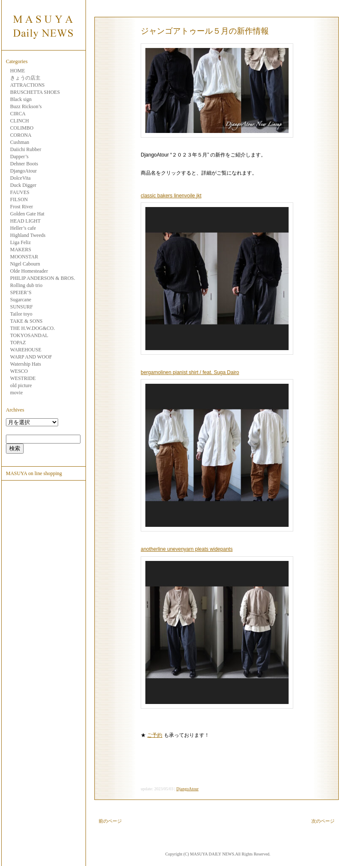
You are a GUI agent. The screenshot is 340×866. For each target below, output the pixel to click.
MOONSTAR (24, 257)
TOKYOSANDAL (29, 335)
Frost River (21, 207)
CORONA (21, 135)
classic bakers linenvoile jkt (171, 196)
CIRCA (18, 114)
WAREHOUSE (25, 350)
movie (16, 393)
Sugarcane (20, 300)
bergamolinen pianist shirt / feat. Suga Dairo (190, 372)
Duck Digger (23, 185)
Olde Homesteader (29, 271)
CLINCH (19, 121)
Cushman (19, 142)
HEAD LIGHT (25, 221)
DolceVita (20, 178)
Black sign (21, 99)
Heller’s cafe (23, 228)
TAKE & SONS (26, 321)
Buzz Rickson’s (26, 106)
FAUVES (19, 192)
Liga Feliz (20, 242)
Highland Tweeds (28, 235)
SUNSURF (21, 307)
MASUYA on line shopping (34, 473)
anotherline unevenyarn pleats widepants (187, 549)
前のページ (110, 820)
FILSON (19, 199)
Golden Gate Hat (27, 214)
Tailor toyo (21, 314)
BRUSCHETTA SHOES (35, 92)
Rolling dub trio (26, 285)
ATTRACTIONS (27, 85)
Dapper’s (19, 156)
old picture (21, 385)
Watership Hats (25, 364)
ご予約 (154, 735)
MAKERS (20, 249)
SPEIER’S (21, 292)
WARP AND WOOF (31, 357)
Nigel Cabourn (25, 264)
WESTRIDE (23, 378)
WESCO (19, 371)
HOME (17, 71)
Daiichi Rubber (25, 149)
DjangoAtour (23, 171)
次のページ (323, 820)
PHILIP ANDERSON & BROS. (42, 278)
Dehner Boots (24, 164)
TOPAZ (18, 342)
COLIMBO (21, 128)
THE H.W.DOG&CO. (32, 328)
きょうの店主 (25, 78)
